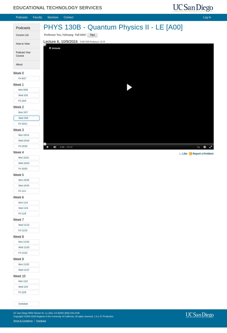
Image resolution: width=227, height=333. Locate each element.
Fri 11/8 (28, 214)
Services (52, 17)
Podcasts (22, 17)
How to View (23, 43)
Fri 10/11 (28, 124)
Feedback (41, 321)
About (19, 64)
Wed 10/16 (28, 141)
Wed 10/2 (28, 95)
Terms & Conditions (23, 321)
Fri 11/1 (28, 191)
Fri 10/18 (28, 146)
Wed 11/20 (28, 247)
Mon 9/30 (28, 90)
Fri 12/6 (28, 292)
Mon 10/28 (28, 180)
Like (184, 153)
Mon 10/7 (28, 112)
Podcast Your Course (23, 54)
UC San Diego (193, 8)
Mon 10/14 (28, 135)
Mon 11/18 (28, 242)
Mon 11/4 (28, 203)
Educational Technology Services (57, 7)
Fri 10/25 (28, 169)
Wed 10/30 (28, 185)
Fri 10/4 (28, 101)
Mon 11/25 (28, 264)
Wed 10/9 (29, 118)
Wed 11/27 (28, 270)
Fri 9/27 (28, 78)
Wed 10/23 (28, 163)
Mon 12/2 (28, 281)
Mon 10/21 (28, 158)
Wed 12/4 (28, 287)
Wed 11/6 (28, 208)
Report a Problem (203, 153)
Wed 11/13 (28, 225)
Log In (207, 17)
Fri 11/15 (28, 230)
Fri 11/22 (28, 253)
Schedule (23, 304)
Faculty (37, 17)
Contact (68, 17)
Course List (22, 35)
